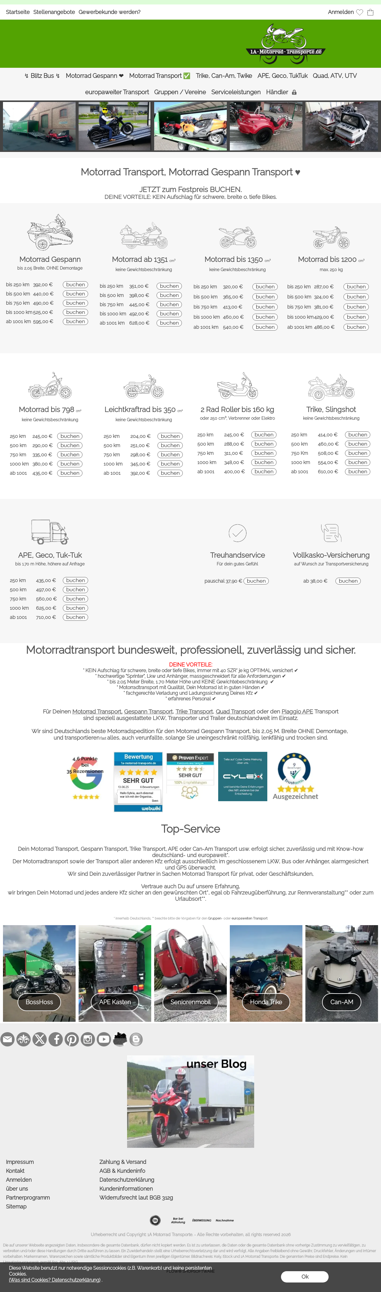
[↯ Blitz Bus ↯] (42, 76)
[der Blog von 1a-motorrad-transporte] (190, 1057)
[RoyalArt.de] (23, 1039)
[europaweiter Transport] (117, 92)
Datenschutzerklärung (126, 1180)
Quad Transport (235, 711)
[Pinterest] (71, 1039)
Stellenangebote (54, 12)
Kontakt (15, 1171)
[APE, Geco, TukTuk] (282, 76)
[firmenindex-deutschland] (120, 1039)
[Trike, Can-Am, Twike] (224, 76)
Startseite (18, 12)
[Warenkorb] (370, 12)
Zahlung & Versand (122, 1162)
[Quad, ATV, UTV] (335, 76)
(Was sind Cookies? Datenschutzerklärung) (54, 1280)
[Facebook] (55, 1039)
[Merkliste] (359, 12)
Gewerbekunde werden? (109, 12)
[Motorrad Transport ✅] (160, 76)
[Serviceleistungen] (236, 92)
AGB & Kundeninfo (122, 1171)
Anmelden (341, 12)
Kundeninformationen (126, 1189)
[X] (39, 1039)
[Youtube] (103, 1039)
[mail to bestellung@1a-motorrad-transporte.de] (7, 1039)
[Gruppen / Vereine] (180, 92)
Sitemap (16, 1206)
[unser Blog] (136, 1039)
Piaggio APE (297, 711)
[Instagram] (87, 1039)
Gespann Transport (148, 711)
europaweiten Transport (250, 918)
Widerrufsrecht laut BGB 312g (136, 1197)
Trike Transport (194, 711)
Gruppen (214, 918)
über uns (17, 1189)
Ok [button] (305, 1277)
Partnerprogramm (28, 1197)
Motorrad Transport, (97, 711)
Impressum (20, 1162)
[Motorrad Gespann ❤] (95, 76)
